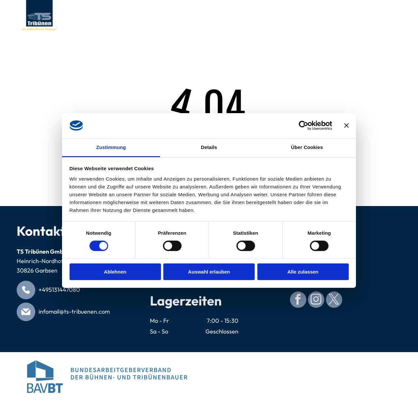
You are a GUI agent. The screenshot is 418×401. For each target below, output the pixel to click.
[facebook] (298, 300)
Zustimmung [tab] (111, 147)
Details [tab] (209, 147)
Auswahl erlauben (209, 272)
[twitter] (334, 300)
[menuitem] (100, 8)
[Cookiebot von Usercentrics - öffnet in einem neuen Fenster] (303, 125)
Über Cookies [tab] (307, 147)
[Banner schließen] (346, 125)
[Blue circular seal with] (311, 376)
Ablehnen (115, 272)
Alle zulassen (302, 272)
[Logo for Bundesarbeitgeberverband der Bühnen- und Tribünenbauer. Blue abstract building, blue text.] (107, 376)
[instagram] (316, 300)
